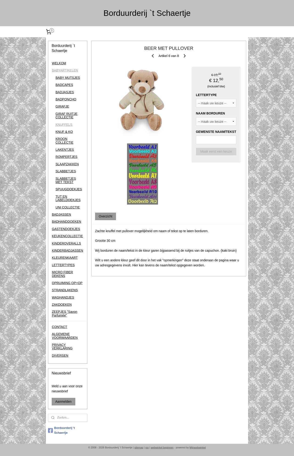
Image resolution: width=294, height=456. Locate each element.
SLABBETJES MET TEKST (66, 180)
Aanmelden (63, 401)
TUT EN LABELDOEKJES (68, 198)
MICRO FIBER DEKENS (62, 273)
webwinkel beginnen (162, 447)
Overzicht (105, 216)
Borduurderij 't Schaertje (61, 430)
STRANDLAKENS (65, 290)
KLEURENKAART (65, 257)
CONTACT (59, 327)
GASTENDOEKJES (66, 229)
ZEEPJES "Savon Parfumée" (64, 313)
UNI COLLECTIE (68, 207)
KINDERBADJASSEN (67, 250)
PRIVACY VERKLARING (62, 346)
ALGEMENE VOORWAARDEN (65, 335)
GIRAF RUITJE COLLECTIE (67, 115)
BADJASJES (65, 92)
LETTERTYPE (206, 95)
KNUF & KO (64, 132)
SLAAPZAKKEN (67, 164)
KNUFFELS (64, 124)
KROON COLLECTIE (65, 140)
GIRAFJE (62, 106)
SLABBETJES (66, 171)
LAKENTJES (65, 149)
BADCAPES (64, 85)
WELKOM (59, 63)
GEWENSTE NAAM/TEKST (216, 132)
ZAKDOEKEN (62, 304)
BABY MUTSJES (68, 78)
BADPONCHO (66, 99)
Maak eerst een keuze (216, 151)
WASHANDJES (63, 297)
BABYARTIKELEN (65, 70)
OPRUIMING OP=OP (67, 283)
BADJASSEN (61, 214)
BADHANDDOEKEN (66, 221)
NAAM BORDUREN (210, 113)
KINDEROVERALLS (66, 243)
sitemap (138, 447)
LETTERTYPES (63, 265)
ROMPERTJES (66, 157)
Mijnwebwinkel (197, 447)
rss (147, 447)
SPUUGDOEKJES (69, 189)
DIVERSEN (60, 355)
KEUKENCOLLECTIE (67, 236)
